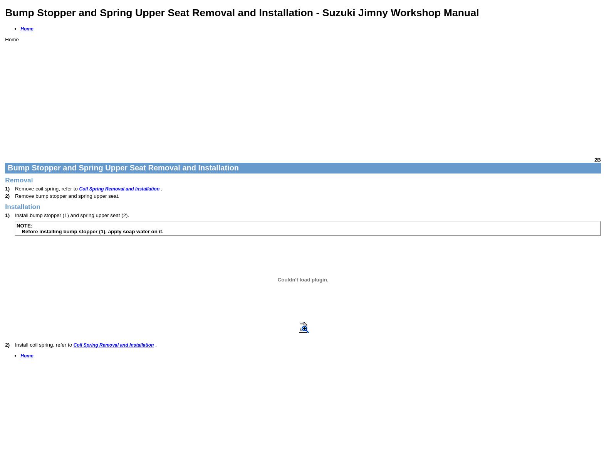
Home (26, 29)
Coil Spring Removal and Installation (119, 189)
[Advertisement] (236, 96)
